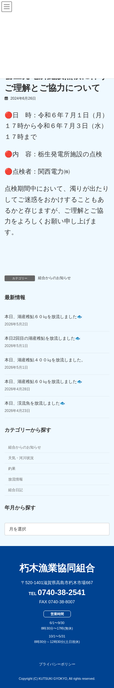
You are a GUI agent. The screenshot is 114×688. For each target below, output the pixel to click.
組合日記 (15, 490)
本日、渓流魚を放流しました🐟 (35, 403)
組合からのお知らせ (54, 278)
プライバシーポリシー (57, 664)
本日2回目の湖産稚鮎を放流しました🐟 (42, 338)
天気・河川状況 (21, 458)
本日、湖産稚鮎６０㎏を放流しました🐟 (43, 316)
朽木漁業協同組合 (57, 568)
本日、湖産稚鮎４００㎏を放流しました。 (45, 359)
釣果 (12, 468)
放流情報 (15, 479)
